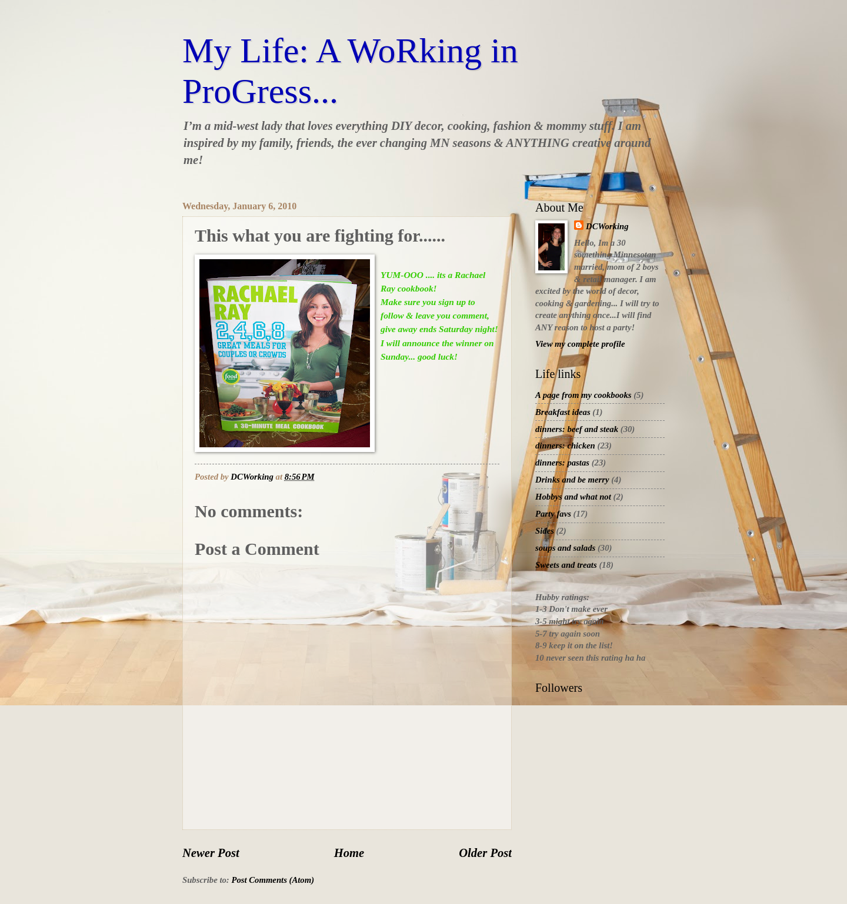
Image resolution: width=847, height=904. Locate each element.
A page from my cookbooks (583, 395)
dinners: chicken (565, 445)
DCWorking (607, 226)
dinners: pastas (562, 462)
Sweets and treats (566, 565)
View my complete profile (580, 344)
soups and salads (565, 548)
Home (349, 852)
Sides (544, 530)
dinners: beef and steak (576, 429)
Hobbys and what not (573, 496)
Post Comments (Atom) (272, 880)
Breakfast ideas (563, 412)
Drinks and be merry (572, 479)
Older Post (485, 852)
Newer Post (210, 852)
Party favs (553, 513)
